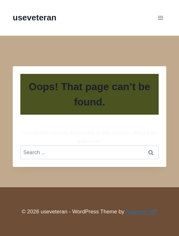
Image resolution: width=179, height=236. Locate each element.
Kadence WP (141, 212)
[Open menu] (160, 18)
